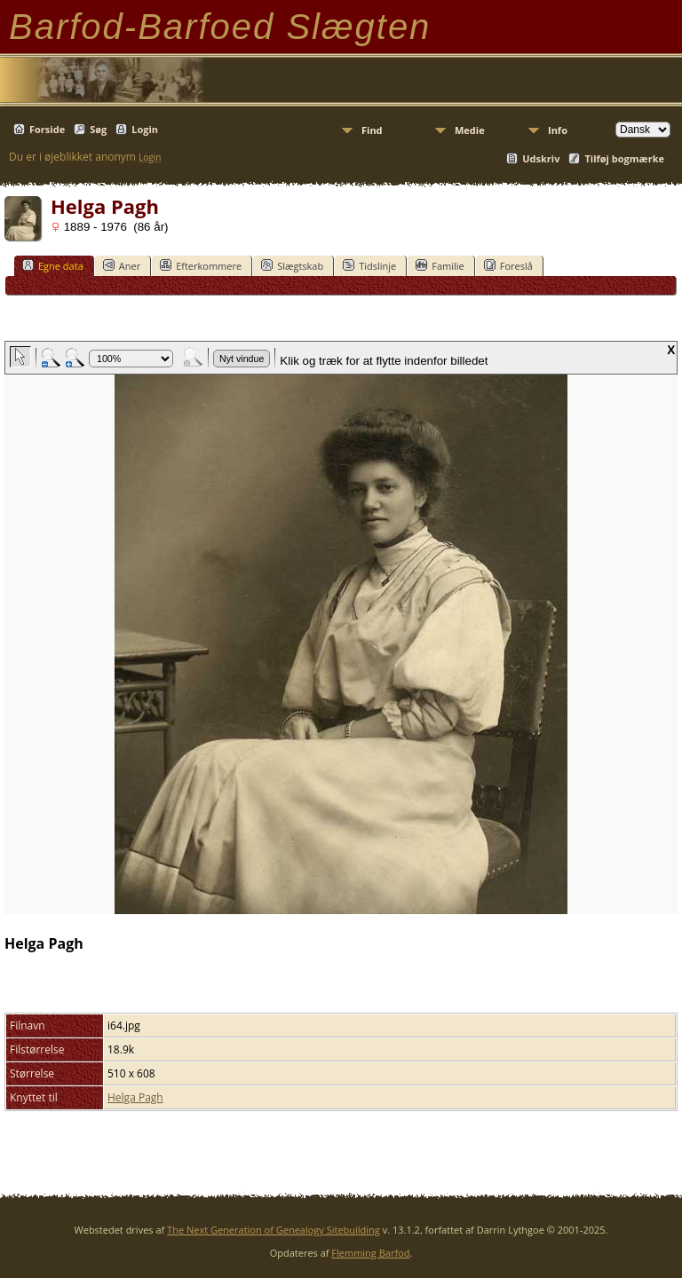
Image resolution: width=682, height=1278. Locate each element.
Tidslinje (369, 265)
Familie (440, 265)
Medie (470, 130)
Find (372, 130)
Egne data (52, 265)
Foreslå (508, 265)
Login (144, 129)
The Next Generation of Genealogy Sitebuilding (273, 1229)
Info (557, 130)
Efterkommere (201, 265)
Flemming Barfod (370, 1252)
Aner (121, 265)
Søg (98, 129)
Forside (47, 129)
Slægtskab (292, 265)
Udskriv (540, 158)
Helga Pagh (135, 1097)
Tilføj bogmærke (624, 158)
